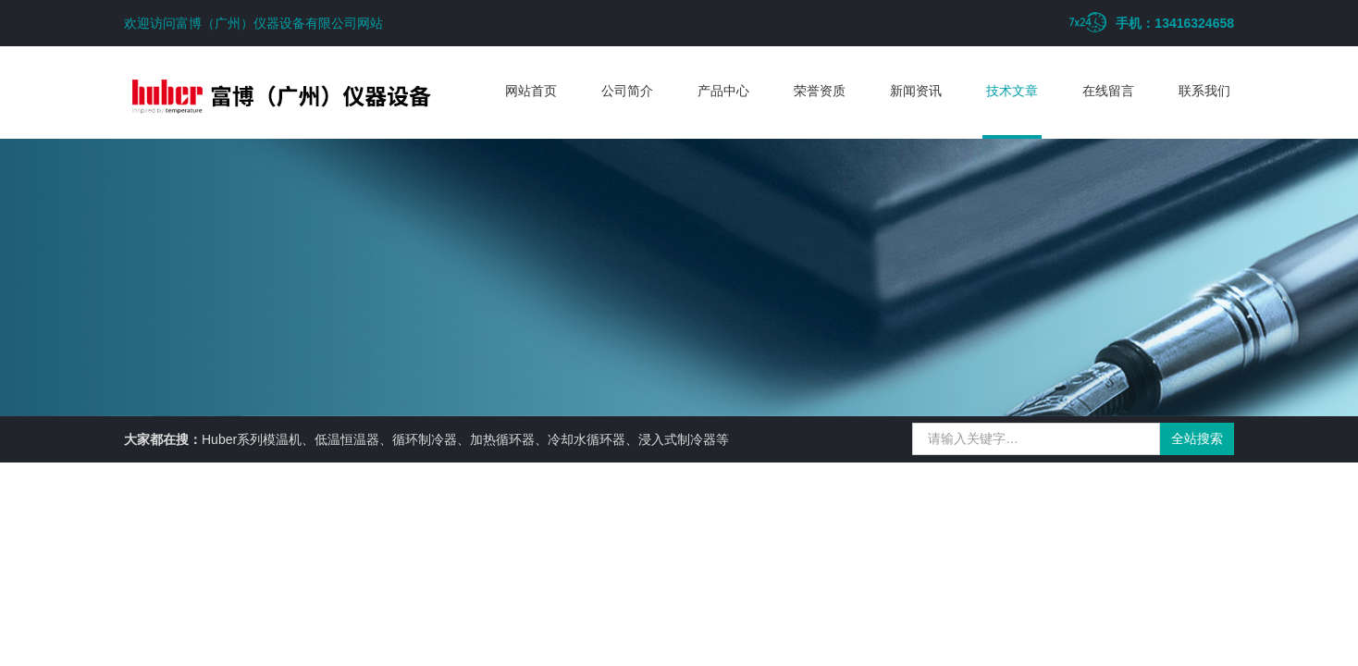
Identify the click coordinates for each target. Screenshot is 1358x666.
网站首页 (531, 90)
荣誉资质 (820, 90)
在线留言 (1108, 90)
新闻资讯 (916, 90)
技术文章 (1012, 90)
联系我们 (1204, 90)
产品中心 (723, 90)
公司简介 (627, 90)
